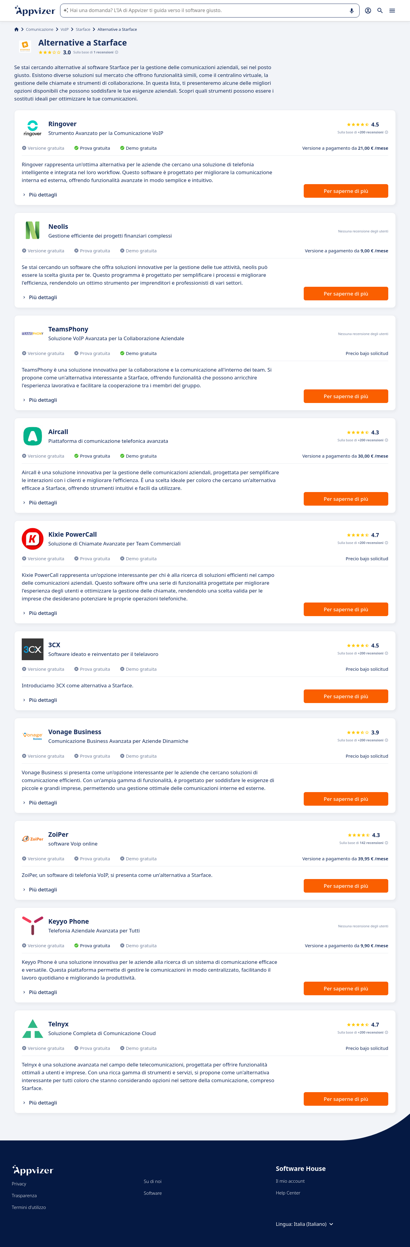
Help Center (288, 1193)
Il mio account (290, 1181)
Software (153, 1193)
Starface (83, 29)
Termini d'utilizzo (29, 1207)
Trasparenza (24, 1195)
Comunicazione (39, 29)
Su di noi (153, 1181)
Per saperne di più (346, 190)
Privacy (19, 1184)
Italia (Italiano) (314, 1224)
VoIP (65, 29)
